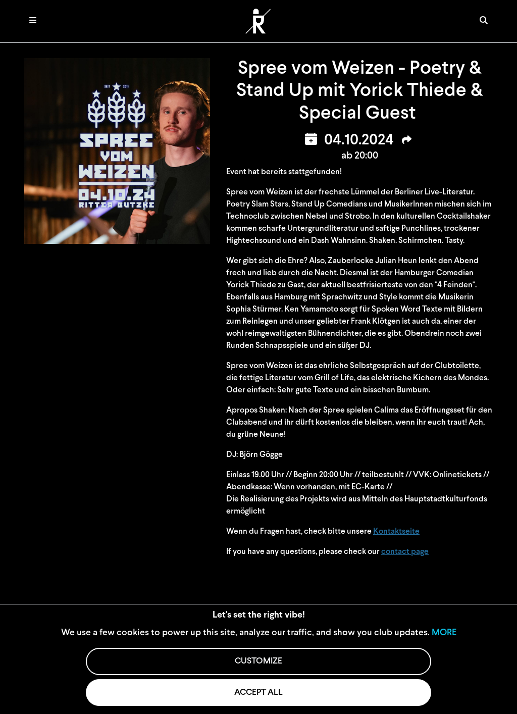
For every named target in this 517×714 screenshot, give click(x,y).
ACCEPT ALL (258, 692)
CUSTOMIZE (258, 661)
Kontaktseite (396, 532)
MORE (444, 633)
